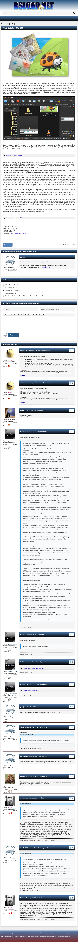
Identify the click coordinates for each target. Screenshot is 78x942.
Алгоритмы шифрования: (14, 155)
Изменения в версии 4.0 (32, 690)
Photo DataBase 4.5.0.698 (18, 233)
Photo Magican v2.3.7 (11, 293)
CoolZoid (23, 727)
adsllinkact (23, 350)
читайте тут (46, 267)
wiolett (22, 410)
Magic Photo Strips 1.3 (11, 287)
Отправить (13, 335)
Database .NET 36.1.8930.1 (12, 290)
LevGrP (22, 776)
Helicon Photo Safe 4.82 (11, 285)
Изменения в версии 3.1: (14, 218)
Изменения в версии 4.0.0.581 (34, 668)
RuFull (22, 431)
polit (21, 707)
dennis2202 (23, 756)
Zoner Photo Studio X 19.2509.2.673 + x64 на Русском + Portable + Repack (25, 296)
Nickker (22, 798)
